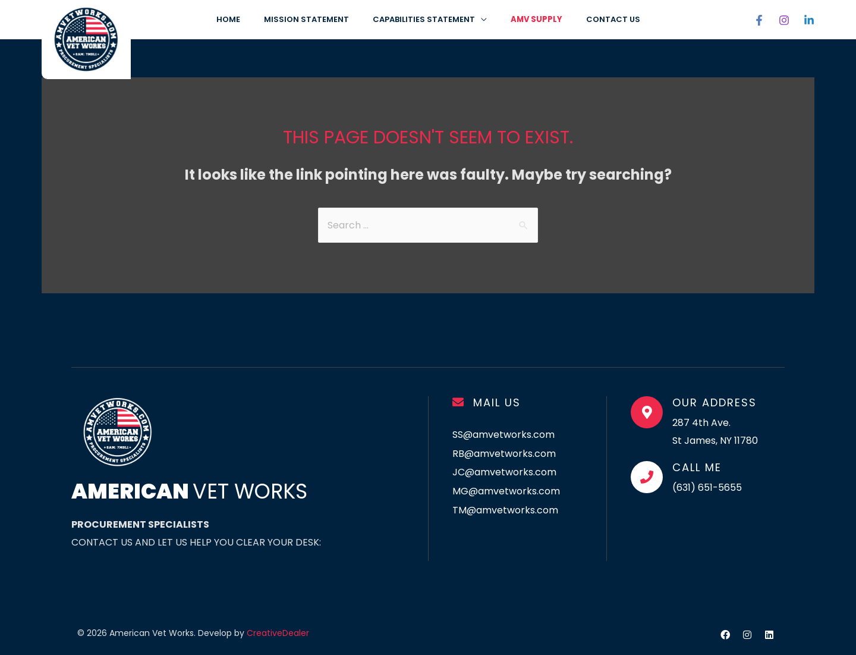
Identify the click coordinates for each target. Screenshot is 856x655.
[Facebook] (759, 20)
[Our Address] (647, 412)
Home (228, 19)
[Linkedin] (809, 20)
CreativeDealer (278, 633)
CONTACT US (613, 19)
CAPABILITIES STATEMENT (424, 19)
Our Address (714, 402)
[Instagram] (784, 20)
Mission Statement (306, 19)
